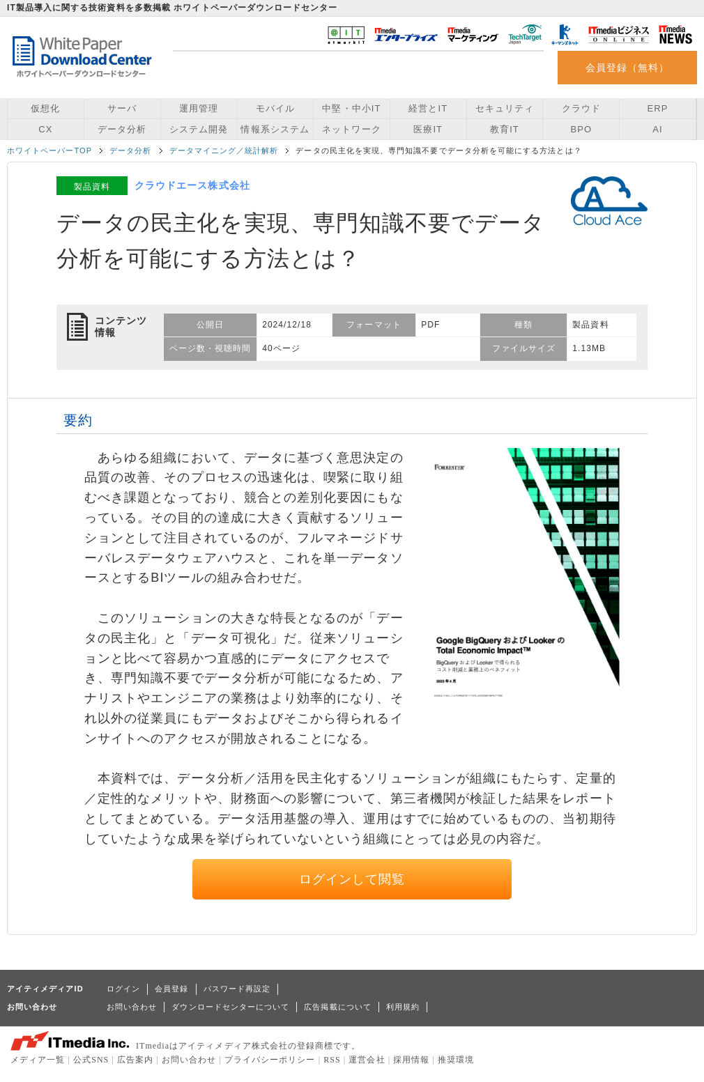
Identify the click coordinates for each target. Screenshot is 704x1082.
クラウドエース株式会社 (192, 185)
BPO (581, 129)
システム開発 (198, 129)
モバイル (275, 108)
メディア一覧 (37, 1060)
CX (45, 129)
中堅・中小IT (351, 108)
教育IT (504, 129)
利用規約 (403, 1007)
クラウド (581, 108)
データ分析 (122, 129)
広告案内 (135, 1060)
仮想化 (45, 108)
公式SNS (91, 1060)
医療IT (428, 129)
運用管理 (198, 108)
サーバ (122, 108)
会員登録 (171, 988)
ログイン (123, 988)
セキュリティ (504, 108)
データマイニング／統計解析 (224, 150)
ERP (658, 108)
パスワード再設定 (237, 988)
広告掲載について (338, 1007)
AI (657, 129)
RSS (332, 1060)
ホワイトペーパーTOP (49, 150)
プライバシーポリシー (270, 1060)
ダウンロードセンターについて (230, 1007)
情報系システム (274, 129)
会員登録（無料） (628, 67)
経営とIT (427, 108)
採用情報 (411, 1060)
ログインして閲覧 (352, 879)
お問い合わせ (132, 1007)
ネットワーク (351, 129)
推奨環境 (456, 1060)
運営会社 (367, 1060)
